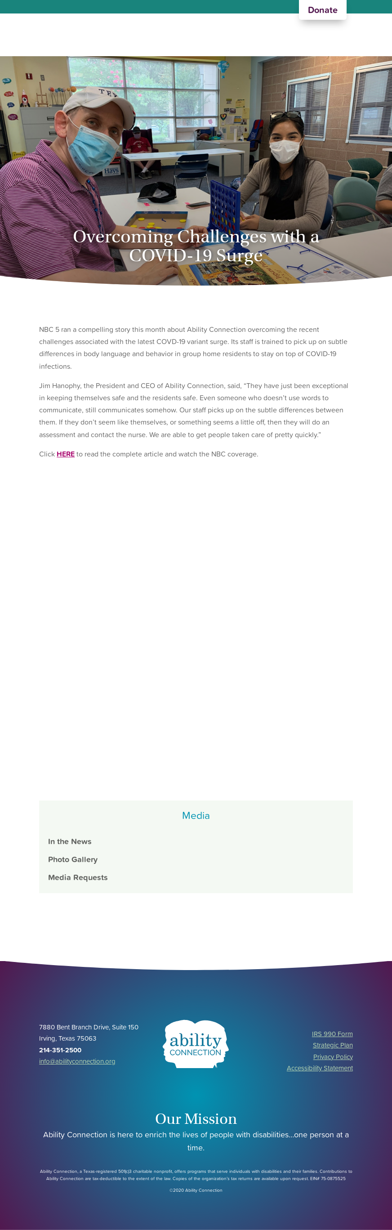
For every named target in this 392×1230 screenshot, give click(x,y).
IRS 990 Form (332, 1034)
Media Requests (78, 877)
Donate (323, 10)
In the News (70, 841)
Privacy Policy (333, 1056)
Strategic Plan (333, 1045)
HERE (66, 453)
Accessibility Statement (320, 1068)
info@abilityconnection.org (77, 1061)
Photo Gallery (73, 859)
